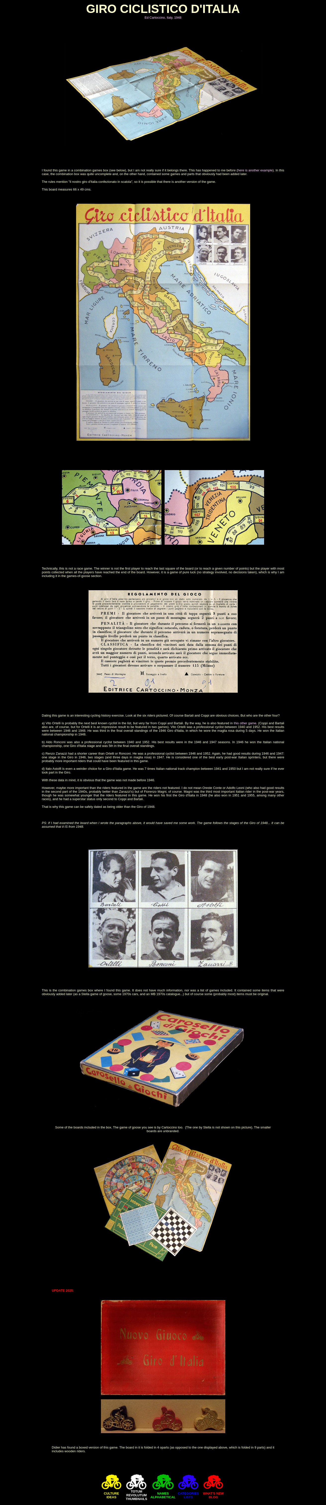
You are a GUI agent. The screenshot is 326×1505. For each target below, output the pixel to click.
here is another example (255, 170)
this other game (245, 723)
